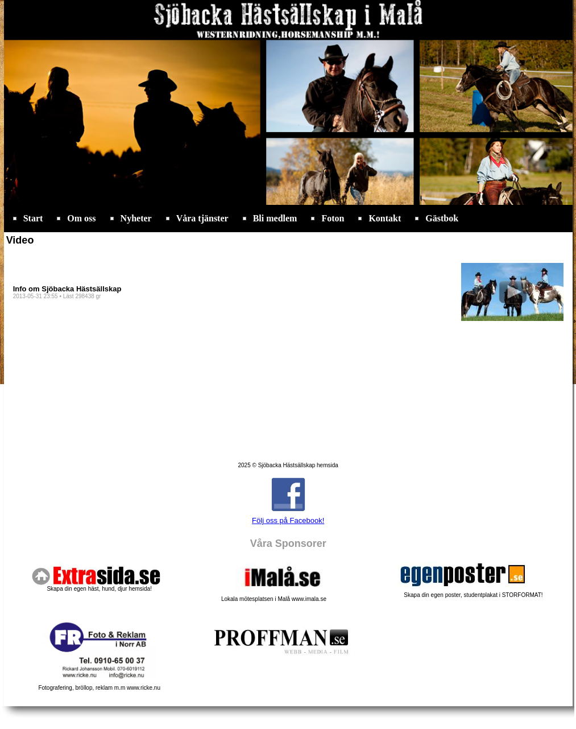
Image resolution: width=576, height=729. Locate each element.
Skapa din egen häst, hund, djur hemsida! (99, 589)
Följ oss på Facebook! (288, 520)
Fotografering (99, 685)
